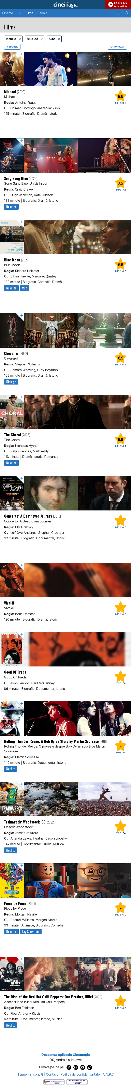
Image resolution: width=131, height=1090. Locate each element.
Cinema (7, 13)
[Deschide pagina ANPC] (54, 1082)
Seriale (42, 13)
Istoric (11, 39)
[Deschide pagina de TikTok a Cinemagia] (89, 1067)
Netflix (10, 768)
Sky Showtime (30, 931)
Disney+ (11, 381)
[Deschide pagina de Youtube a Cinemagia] (82, 1067)
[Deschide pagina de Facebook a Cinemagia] (69, 1067)
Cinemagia (65, 4)
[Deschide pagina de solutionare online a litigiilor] (77, 1082)
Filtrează (12, 46)
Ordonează (117, 46)
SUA (52, 39)
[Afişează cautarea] (126, 13)
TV (19, 13)
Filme (29, 13)
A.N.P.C (108, 1074)
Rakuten (11, 206)
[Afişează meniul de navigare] (118, 13)
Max (24, 288)
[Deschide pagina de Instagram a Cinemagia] (75, 1067)
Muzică (33, 39)
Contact (52, 1074)
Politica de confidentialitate (80, 1074)
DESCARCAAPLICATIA (121, 4)
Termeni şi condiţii (30, 1074)
